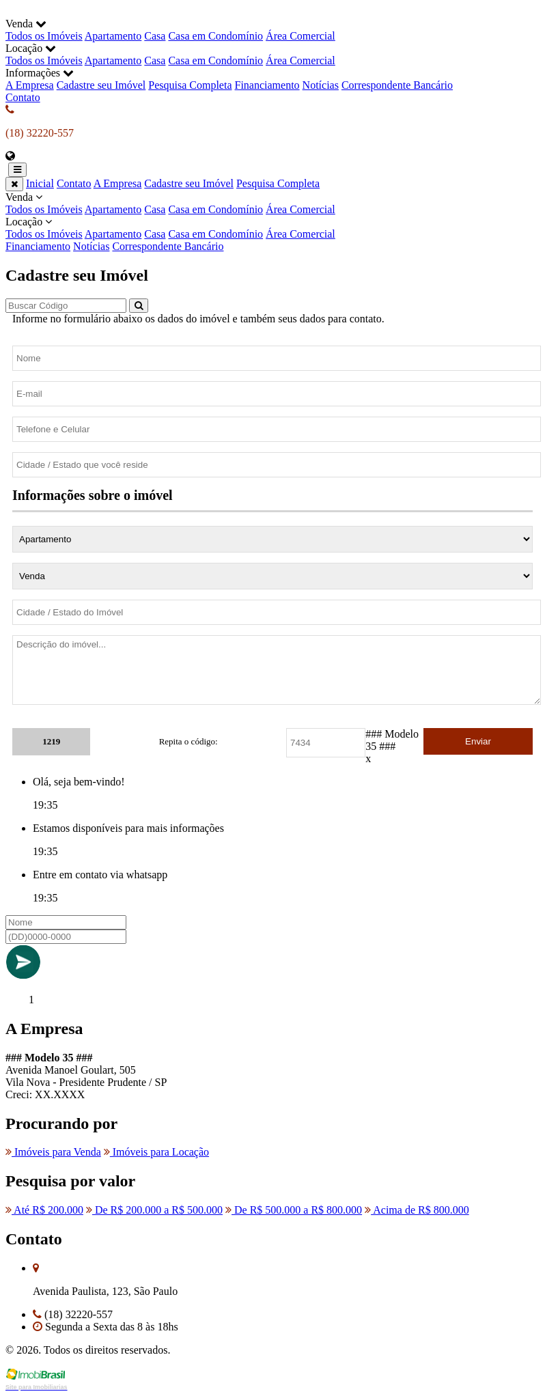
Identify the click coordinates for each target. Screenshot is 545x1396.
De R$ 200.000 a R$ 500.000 (154, 1210)
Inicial (40, 183)
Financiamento (267, 85)
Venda (272, 203)
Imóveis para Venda (53, 1152)
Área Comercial (300, 36)
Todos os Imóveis (44, 36)
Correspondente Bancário (397, 85)
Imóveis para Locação (156, 1152)
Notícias (321, 85)
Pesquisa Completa (190, 85)
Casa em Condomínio (215, 36)
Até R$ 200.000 (44, 1210)
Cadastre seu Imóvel (101, 85)
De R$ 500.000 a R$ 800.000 (293, 1210)
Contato (22, 97)
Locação (272, 228)
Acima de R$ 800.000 (417, 1210)
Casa (154, 36)
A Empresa (29, 85)
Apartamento (113, 36)
